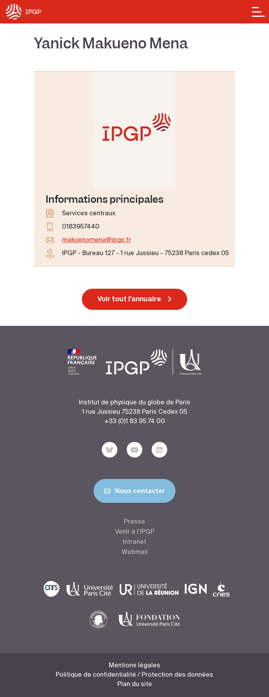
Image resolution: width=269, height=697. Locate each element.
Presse (134, 522)
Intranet (134, 542)
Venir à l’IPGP (134, 532)
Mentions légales (134, 666)
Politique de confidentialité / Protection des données (134, 675)
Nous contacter (134, 492)
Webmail (135, 552)
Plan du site (134, 684)
